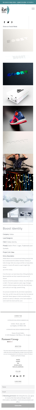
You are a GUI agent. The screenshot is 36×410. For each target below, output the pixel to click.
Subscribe (18, 405)
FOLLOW (18, 371)
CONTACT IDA (18, 316)
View (12, 252)
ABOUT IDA (18, 346)
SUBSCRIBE (18, 382)
